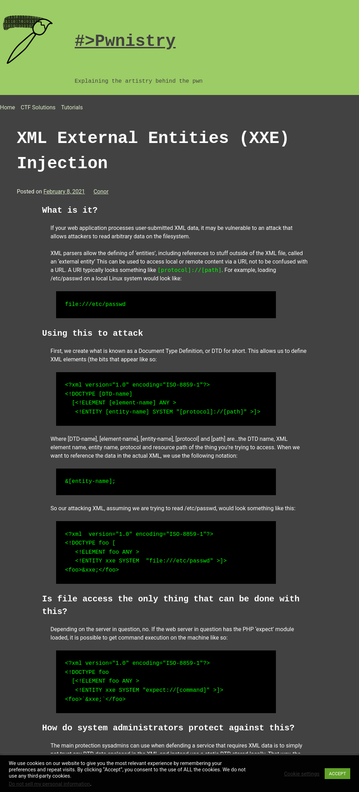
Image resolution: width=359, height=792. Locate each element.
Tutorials (72, 107)
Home (7, 107)
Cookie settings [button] (301, 774)
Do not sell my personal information (49, 784)
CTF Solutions (38, 107)
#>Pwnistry (125, 41)
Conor (101, 191)
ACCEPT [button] (337, 773)
